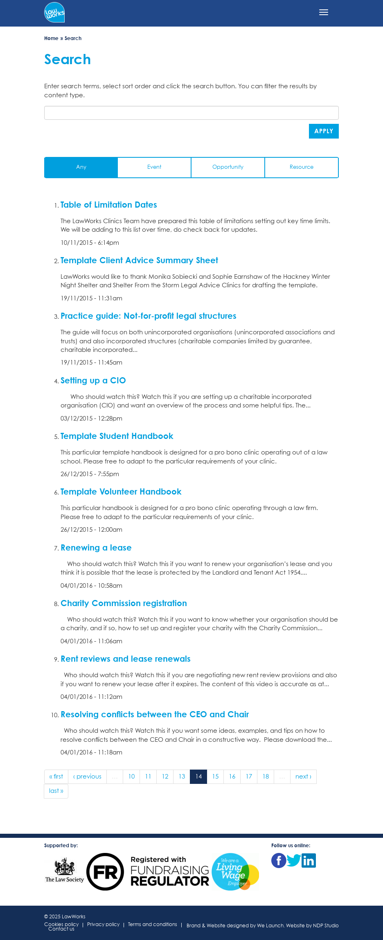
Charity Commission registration (124, 603)
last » (56, 791)
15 (215, 777)
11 (148, 777)
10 (131, 777)
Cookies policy (61, 925)
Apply (323, 130)
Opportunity (227, 167)
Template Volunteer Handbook (121, 491)
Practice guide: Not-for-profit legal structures (149, 315)
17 (249, 777)
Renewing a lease (96, 547)
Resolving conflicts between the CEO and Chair (155, 714)
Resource (301, 167)
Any (81, 167)
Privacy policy (103, 925)
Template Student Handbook (117, 436)
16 (232, 777)
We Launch (270, 926)
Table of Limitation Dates (109, 204)
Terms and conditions (152, 925)
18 (265, 777)
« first (56, 777)
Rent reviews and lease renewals (126, 658)
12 (165, 777)
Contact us (61, 929)
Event (154, 167)
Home (51, 38)
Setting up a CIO (93, 380)
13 (181, 777)
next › (303, 777)
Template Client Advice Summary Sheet (139, 260)
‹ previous (87, 777)
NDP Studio (326, 926)
